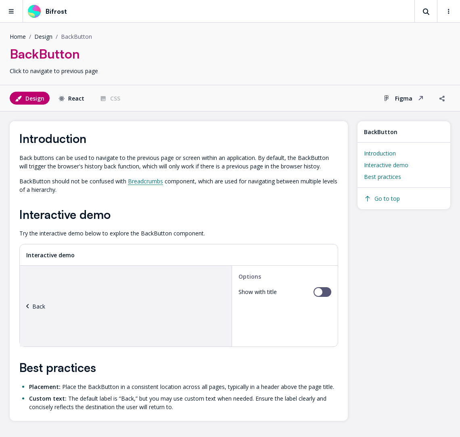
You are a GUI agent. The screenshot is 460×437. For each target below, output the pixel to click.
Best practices (382, 177)
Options (249, 276)
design (43, 36)
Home (18, 36)
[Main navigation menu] (11, 11)
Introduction (380, 153)
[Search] (426, 11)
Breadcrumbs (145, 181)
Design (29, 98)
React (71, 98)
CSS (110, 98)
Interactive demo (386, 165)
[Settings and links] (448, 11)
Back (35, 306)
